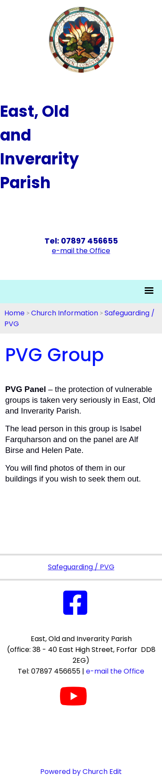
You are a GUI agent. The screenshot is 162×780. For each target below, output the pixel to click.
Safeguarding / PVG (81, 567)
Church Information (64, 313)
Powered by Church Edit (81, 772)
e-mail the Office (115, 671)
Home (14, 313)
